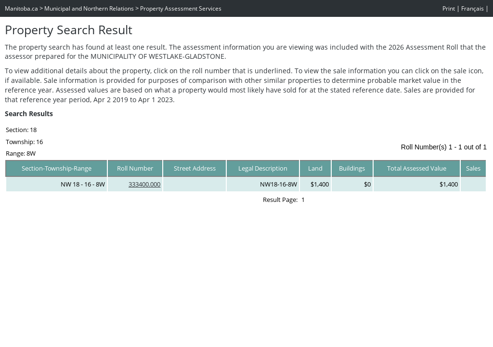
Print (448, 8)
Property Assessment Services (180, 8)
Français (472, 8)
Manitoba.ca (21, 8)
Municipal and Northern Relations (89, 8)
